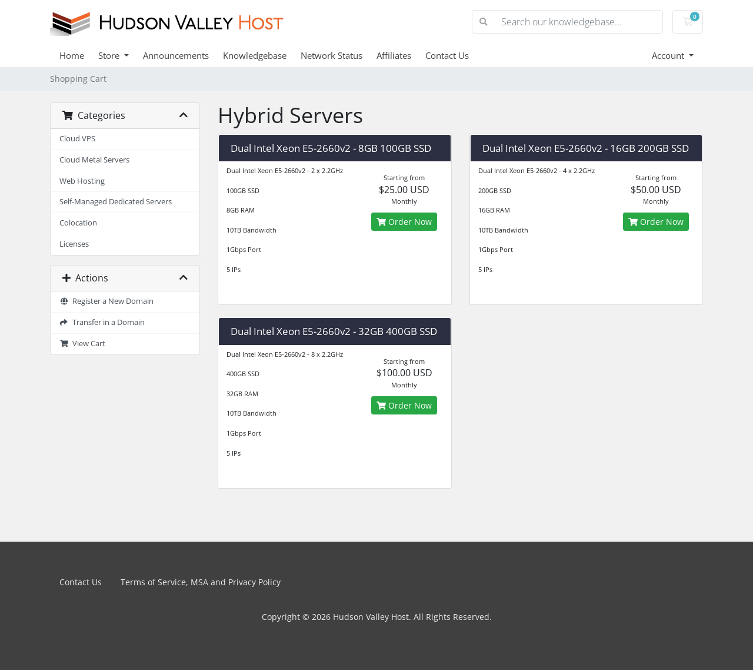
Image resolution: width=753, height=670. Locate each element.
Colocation (78, 223)
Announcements (176, 55)
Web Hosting (82, 181)
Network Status (331, 55)
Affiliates (393, 55)
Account (669, 55)
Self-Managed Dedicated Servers (115, 202)
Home (71, 55)
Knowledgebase (254, 55)
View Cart (82, 344)
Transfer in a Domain (102, 322)
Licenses (74, 244)
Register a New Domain (106, 301)
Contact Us (447, 55)
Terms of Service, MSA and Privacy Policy (201, 582)
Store (110, 55)
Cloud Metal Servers (94, 160)
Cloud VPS (77, 139)
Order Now (404, 221)
